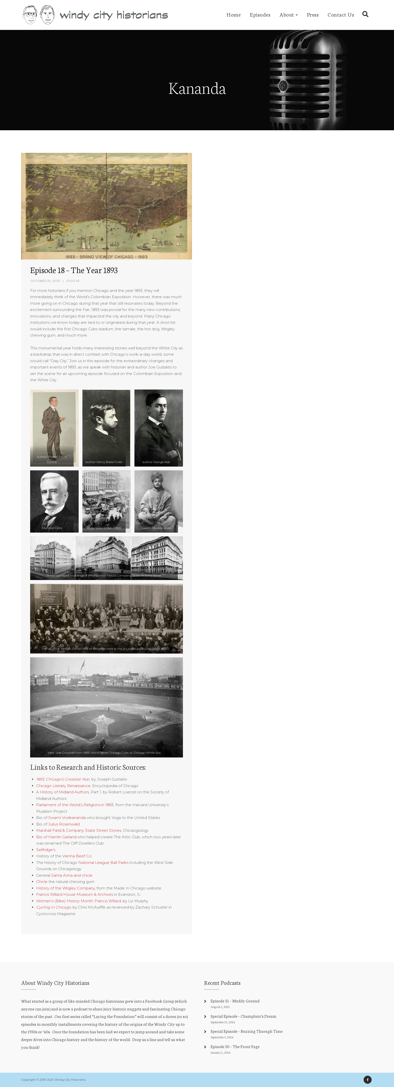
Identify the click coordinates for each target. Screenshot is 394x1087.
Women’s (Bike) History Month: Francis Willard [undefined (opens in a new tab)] (78, 901)
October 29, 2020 (45, 281)
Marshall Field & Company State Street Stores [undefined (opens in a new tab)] (78, 830)
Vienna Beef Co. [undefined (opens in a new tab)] (77, 856)
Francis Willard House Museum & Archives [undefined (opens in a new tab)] (74, 894)
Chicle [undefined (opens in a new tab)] (41, 881)
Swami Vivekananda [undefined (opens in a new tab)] (67, 817)
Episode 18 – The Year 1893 (74, 269)
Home (233, 14)
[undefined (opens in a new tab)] (63, 779)
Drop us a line (144, 1039)
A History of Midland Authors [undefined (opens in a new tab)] (62, 792)
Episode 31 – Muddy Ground (235, 1000)
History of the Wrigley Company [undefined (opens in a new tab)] (65, 888)
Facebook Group (159, 1001)
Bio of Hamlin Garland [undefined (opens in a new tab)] (56, 837)
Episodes (260, 14)
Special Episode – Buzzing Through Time (247, 1031)
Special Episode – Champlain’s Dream (243, 1016)
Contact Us (341, 14)
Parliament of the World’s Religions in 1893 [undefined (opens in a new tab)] (75, 804)
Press (313, 14)
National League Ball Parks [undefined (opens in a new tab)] (103, 862)
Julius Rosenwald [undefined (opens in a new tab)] (64, 824)
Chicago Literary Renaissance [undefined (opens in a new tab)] (63, 785)
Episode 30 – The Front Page (235, 1046)
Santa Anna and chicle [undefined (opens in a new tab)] (71, 875)
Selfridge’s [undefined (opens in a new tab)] (45, 849)
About (286, 14)
